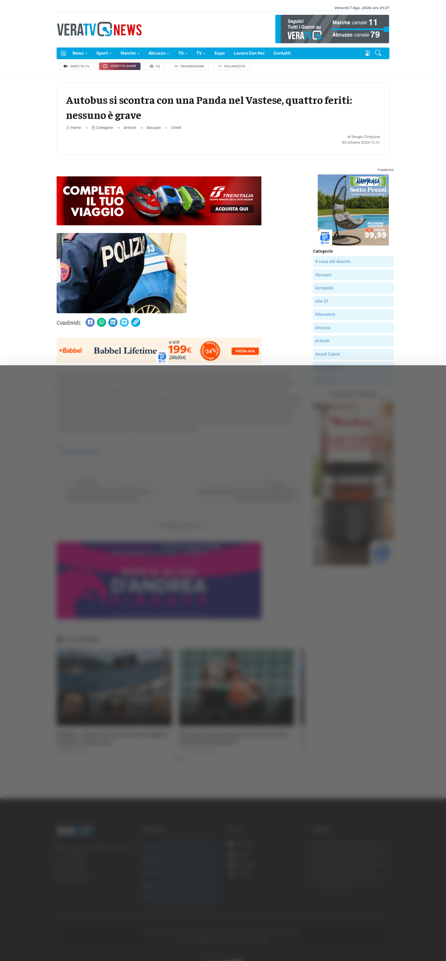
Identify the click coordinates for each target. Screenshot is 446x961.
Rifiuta (382, 929)
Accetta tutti (382, 892)
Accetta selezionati (382, 910)
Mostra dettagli (101, 940)
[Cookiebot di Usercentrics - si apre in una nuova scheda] (48, 941)
